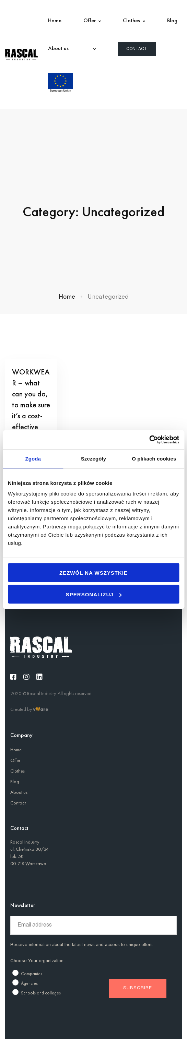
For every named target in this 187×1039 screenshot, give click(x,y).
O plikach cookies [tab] (154, 459)
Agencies (29, 983)
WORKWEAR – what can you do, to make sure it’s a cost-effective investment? (31, 405)
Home (67, 296)
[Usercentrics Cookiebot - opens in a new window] (149, 439)
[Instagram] (26, 677)
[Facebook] (13, 677)
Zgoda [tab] (33, 459)
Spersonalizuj (94, 594)
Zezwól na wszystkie (93, 573)
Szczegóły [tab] (93, 459)
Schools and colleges (41, 993)
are (44, 709)
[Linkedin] (39, 677)
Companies (31, 974)
